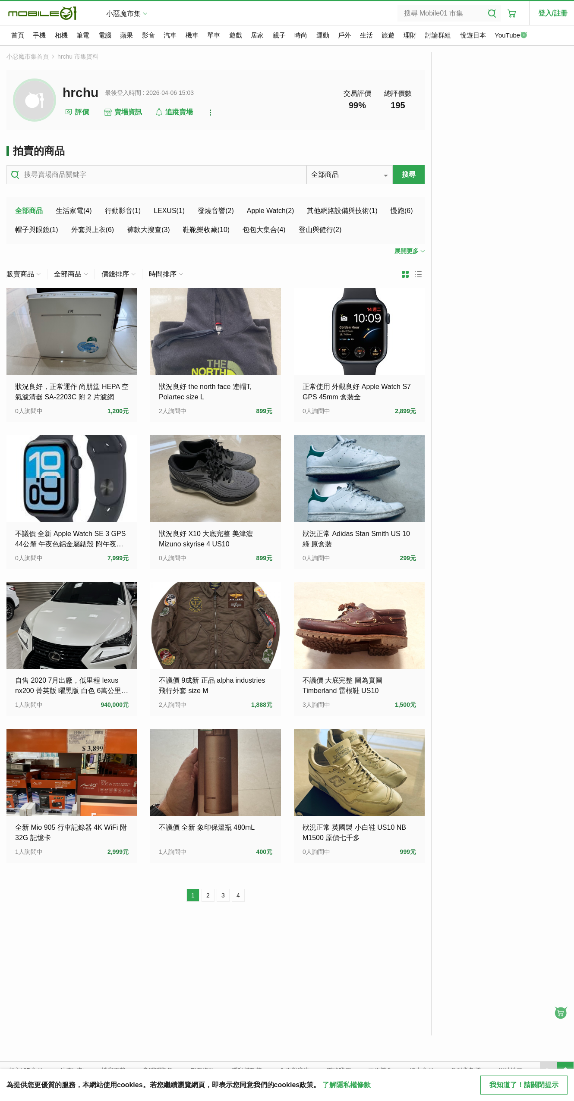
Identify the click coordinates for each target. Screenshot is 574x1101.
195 (398, 105)
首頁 (17, 35)
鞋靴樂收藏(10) (206, 229)
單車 (213, 35)
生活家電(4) (74, 210)
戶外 (344, 35)
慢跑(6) (402, 210)
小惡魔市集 (123, 13)
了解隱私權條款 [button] (346, 1084)
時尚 (300, 35)
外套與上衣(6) (92, 229)
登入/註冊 (553, 13)
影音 (148, 35)
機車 (192, 35)
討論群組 (438, 35)
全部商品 (29, 210)
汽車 (170, 35)
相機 (61, 35)
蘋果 (126, 35)
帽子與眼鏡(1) (36, 229)
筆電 (82, 35)
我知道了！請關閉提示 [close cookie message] (523, 1084)
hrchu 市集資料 (77, 56)
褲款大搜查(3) (148, 229)
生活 (366, 35)
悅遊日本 (473, 35)
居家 (257, 35)
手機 (39, 35)
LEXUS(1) (169, 210)
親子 (279, 35)
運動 (322, 35)
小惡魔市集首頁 (27, 56)
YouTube (511, 35)
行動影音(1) (123, 210)
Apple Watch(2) (270, 210)
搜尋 (409, 174)
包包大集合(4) (264, 229)
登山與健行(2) (320, 229)
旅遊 (388, 35)
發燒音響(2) (216, 210)
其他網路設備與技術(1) (342, 210)
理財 (410, 35)
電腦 (104, 35)
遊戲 (235, 35)
